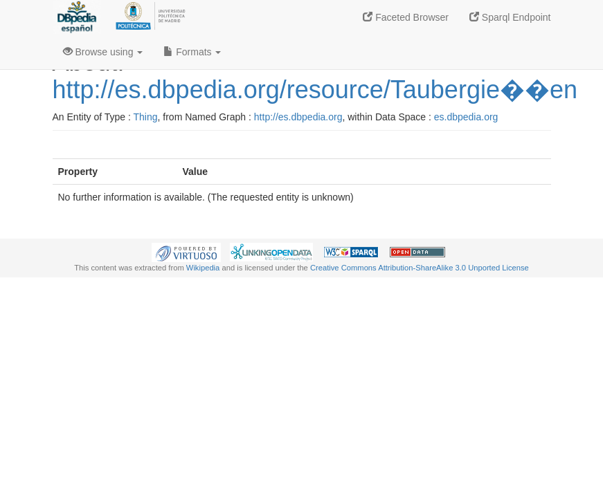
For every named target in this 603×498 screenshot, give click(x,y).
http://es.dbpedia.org (298, 116)
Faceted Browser (406, 17)
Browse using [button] (103, 51)
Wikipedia (203, 268)
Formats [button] (192, 51)
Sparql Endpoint (510, 17)
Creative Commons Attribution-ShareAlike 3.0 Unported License (419, 268)
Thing (146, 116)
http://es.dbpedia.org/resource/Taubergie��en (315, 89)
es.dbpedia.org (466, 116)
